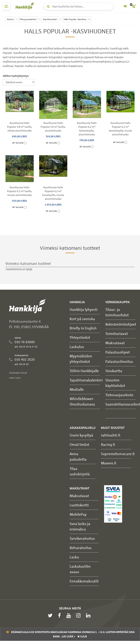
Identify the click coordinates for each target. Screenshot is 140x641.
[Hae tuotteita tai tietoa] (78, 6)
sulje (82, 636)
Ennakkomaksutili (84, 581)
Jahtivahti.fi (110, 435)
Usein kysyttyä (81, 435)
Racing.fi (108, 444)
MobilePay (78, 514)
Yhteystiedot (80, 337)
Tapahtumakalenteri (86, 380)
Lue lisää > (68, 636)
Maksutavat (115, 342)
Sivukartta (113, 370)
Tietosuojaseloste (119, 394)
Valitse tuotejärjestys (16, 76)
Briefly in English (83, 328)
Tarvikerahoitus (82, 538)
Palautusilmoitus (119, 361)
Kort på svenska (82, 318)
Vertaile (19, 142)
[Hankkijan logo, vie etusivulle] (25, 5)
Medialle (77, 389)
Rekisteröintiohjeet (120, 324)
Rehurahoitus (81, 547)
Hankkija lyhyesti (84, 309)
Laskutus (77, 346)
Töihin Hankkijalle (84, 370)
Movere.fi (108, 463)
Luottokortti (79, 505)
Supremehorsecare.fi (118, 453)
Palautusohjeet (117, 352)
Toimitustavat (116, 333)
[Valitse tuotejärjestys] (19, 82)
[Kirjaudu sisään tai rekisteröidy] (125, 6)
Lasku (74, 557)
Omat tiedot (79, 444)
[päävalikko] (6, 6)
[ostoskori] (133, 6)
